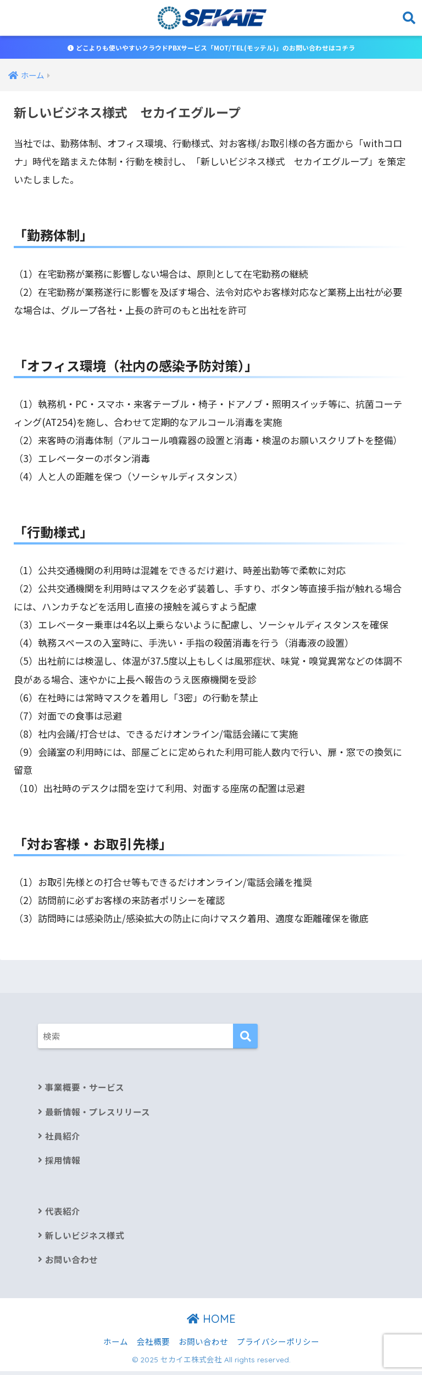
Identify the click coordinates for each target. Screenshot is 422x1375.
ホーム (115, 1345)
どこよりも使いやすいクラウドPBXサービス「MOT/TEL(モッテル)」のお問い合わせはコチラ (211, 47)
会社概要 (153, 1345)
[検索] (245, 1037)
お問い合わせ (71, 1262)
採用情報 (62, 1162)
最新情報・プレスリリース (97, 1113)
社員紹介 (62, 1137)
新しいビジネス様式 (84, 1238)
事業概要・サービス (84, 1088)
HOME (211, 1322)
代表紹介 (62, 1213)
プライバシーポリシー (278, 1345)
